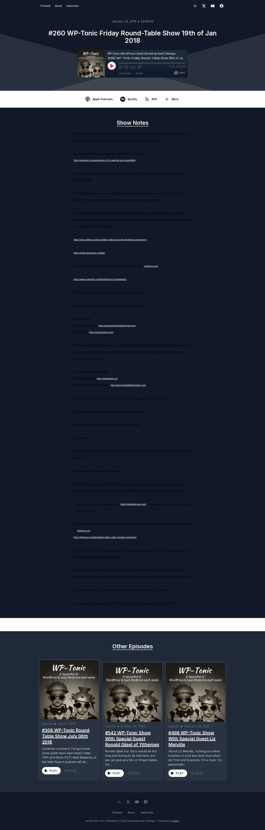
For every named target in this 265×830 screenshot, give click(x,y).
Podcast (45, 5)
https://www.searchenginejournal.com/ (117, 325)
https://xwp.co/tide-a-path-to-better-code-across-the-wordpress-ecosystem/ (110, 239)
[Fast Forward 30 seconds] (139, 67)
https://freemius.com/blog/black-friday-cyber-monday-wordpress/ (105, 537)
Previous (57, 624)
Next (210, 624)
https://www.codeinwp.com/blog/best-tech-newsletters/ (100, 279)
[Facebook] (221, 6)
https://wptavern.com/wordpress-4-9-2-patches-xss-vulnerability (105, 160)
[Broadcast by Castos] (179, 73)
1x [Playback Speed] (133, 67)
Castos (175, 822)
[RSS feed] (195, 6)
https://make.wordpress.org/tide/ (89, 253)
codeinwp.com (151, 266)
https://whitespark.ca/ (107, 378)
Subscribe (72, 5)
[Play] (112, 66)
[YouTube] (212, 6)
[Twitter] (204, 6)
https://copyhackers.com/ (101, 332)
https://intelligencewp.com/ (133, 504)
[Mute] (120, 67)
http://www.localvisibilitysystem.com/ (128, 385)
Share (139, 73)
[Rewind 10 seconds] (126, 67)
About (58, 5)
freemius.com (83, 530)
